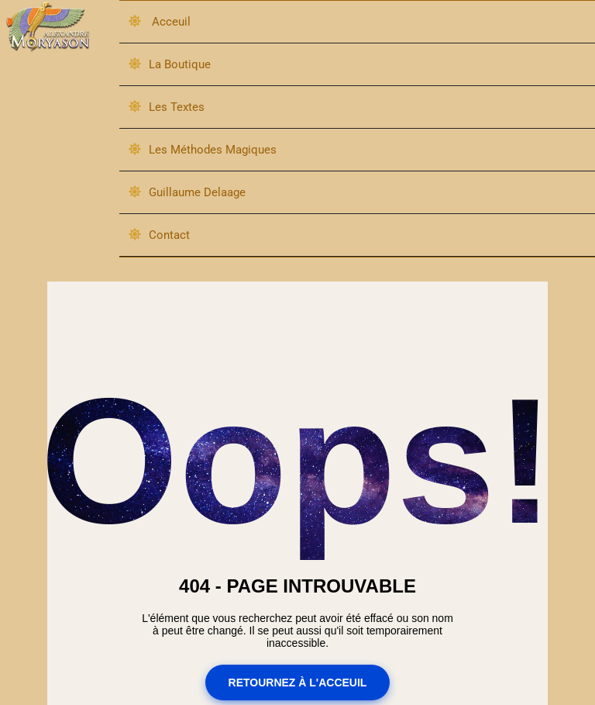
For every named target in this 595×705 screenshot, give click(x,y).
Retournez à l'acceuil (298, 683)
